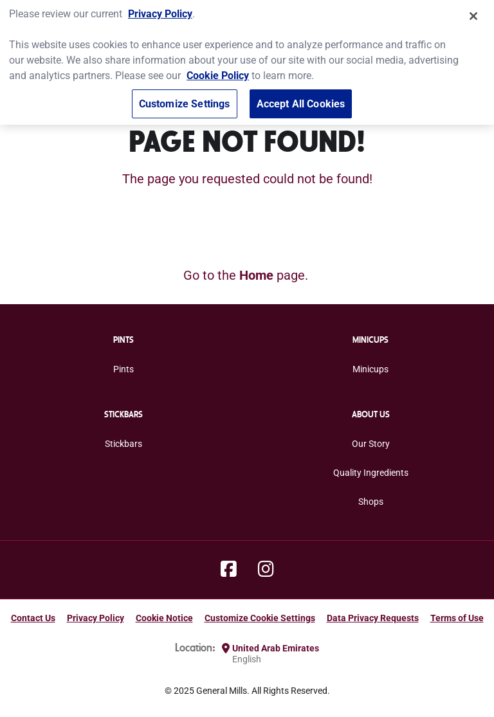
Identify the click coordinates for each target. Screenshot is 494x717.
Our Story (371, 444)
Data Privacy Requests (373, 618)
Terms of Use (457, 618)
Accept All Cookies (301, 99)
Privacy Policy (160, 9)
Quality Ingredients (370, 472)
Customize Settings (184, 99)
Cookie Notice (164, 618)
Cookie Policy (218, 71)
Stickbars (123, 444)
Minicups (370, 369)
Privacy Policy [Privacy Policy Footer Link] (95, 618)
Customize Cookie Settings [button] (260, 618)
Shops (370, 501)
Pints (123, 369)
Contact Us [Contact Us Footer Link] (33, 618)
